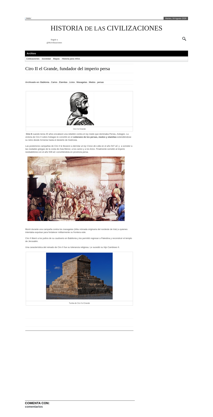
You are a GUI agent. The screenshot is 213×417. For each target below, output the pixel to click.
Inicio (28, 18)
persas (100, 82)
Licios (72, 82)
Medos (92, 82)
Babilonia (44, 82)
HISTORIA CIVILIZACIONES (106, 28)
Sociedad (46, 58)
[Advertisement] (105, 8)
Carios (54, 82)
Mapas (56, 58)
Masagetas (82, 82)
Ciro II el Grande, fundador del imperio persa (67, 68)
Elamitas (63, 82)
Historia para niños (71, 58)
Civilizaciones (32, 58)
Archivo (31, 53)
